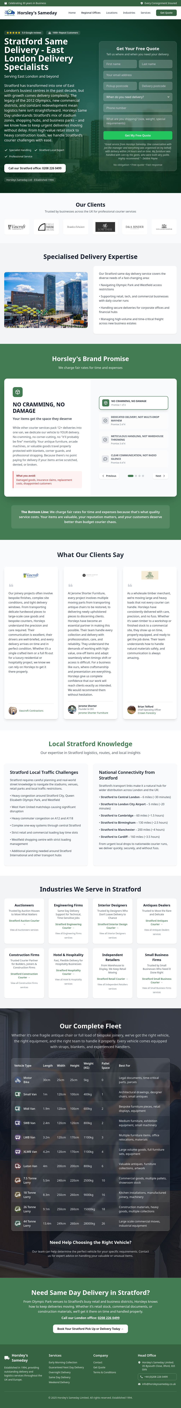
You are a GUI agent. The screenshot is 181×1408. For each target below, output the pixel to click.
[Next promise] (160, 476)
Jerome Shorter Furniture (93, 712)
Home (72, 12)
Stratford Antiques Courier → (157, 922)
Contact (97, 1362)
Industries (129, 12)
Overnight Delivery (60, 1372)
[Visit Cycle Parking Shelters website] (46, 227)
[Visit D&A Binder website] (135, 227)
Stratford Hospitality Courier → (68, 972)
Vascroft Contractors (31, 710)
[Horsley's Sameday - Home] (30, 12)
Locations (111, 12)
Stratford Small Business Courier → (156, 980)
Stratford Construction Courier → (24, 975)
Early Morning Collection (63, 1362)
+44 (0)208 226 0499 (154, 1376)
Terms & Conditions (104, 1372)
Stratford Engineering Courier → (68, 926)
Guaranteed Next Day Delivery (66, 1367)
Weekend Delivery (59, 1382)
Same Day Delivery (59, 1377)
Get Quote (166, 12)
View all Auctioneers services (24, 929)
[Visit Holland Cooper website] (164, 227)
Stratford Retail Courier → (112, 978)
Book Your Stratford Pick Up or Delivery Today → (90, 1329)
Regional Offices (91, 12)
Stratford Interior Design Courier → (112, 926)
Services (146, 12)
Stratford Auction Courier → (24, 922)
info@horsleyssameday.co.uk (157, 1384)
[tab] (133, 403)
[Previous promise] (109, 476)
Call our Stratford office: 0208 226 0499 (35, 168)
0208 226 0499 (109, 1318)
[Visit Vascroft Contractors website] (17, 227)
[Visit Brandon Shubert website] (76, 227)
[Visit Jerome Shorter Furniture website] (90, 575)
